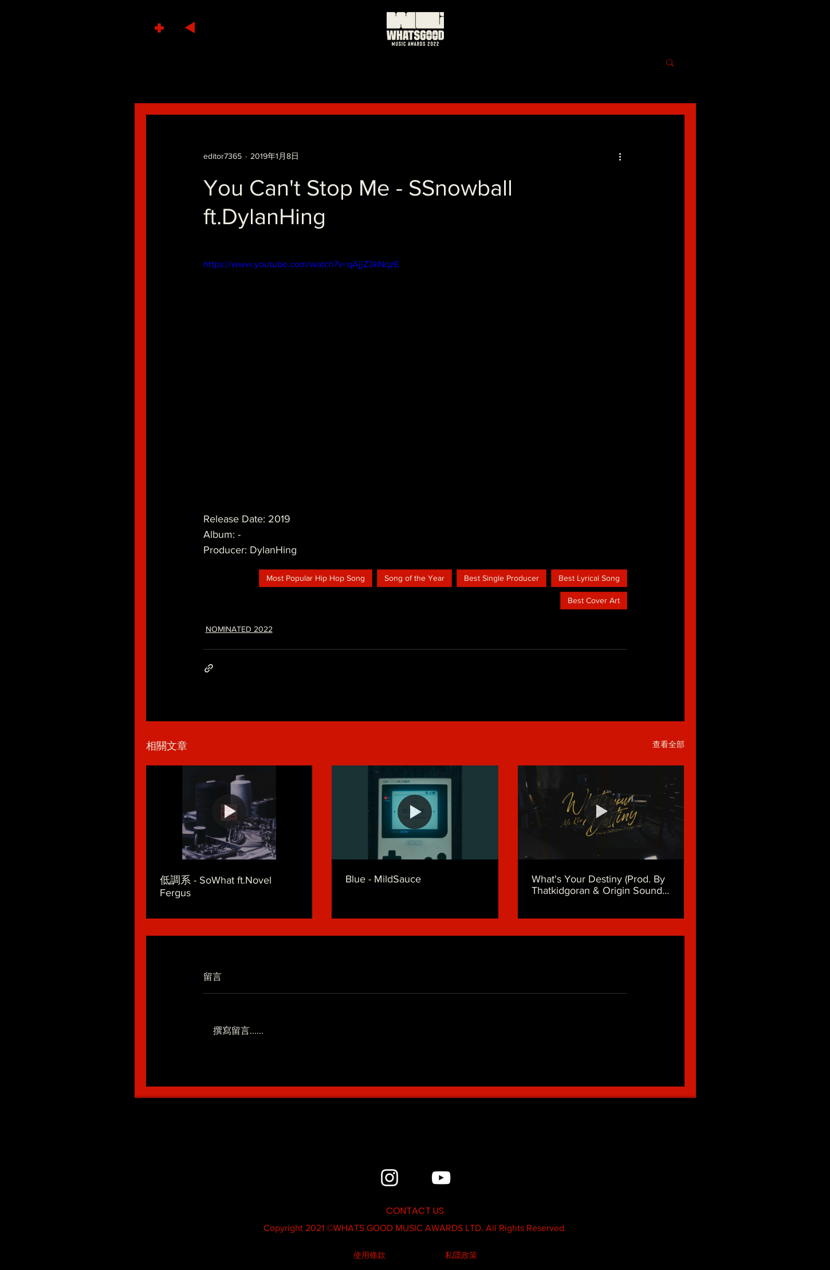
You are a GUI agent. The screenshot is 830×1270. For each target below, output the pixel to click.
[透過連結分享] (208, 668)
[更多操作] (620, 156)
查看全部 (668, 744)
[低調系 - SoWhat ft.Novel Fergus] (229, 812)
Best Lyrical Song (589, 578)
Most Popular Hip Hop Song (315, 578)
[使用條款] (369, 1255)
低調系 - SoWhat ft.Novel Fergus (216, 886)
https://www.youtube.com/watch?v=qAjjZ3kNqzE (301, 264)
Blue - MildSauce (383, 879)
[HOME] (415, 28)
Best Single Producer (501, 578)
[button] (161, 25)
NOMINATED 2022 (239, 629)
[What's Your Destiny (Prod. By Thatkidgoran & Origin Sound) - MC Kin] (601, 812)
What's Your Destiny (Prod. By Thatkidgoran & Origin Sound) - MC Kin (601, 884)
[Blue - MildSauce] (415, 812)
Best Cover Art (594, 600)
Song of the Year (414, 578)
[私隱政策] (461, 1255)
